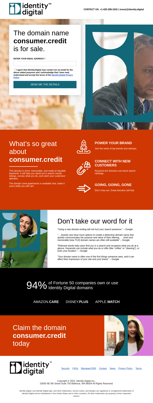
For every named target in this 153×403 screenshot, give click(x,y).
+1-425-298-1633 (108, 9)
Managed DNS (88, 368)
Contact (103, 368)
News (112, 368)
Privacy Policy (125, 368)
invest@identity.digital (132, 9)
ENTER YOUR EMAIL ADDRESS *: (44, 61)
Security (65, 368)
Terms (138, 368)
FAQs (75, 368)
